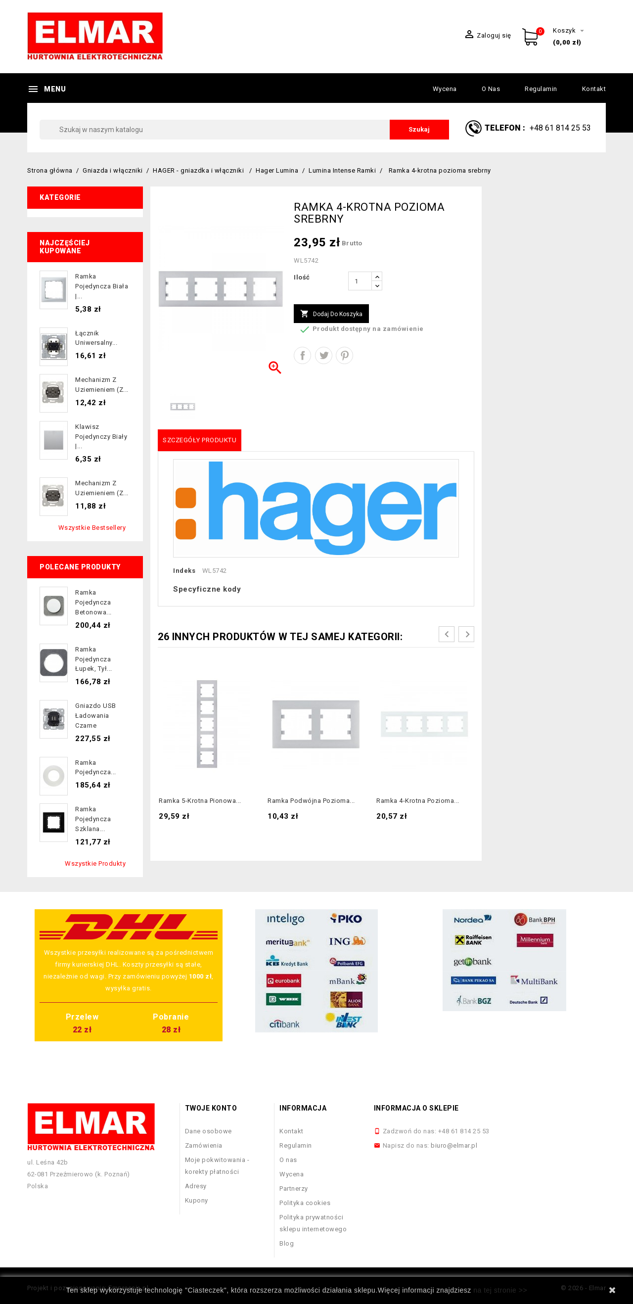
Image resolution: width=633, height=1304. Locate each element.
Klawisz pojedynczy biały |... (101, 436)
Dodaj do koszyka (331, 314)
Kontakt (594, 89)
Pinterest (344, 355)
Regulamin (541, 89)
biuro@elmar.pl (454, 1145)
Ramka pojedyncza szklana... (93, 819)
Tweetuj (324, 355)
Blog (286, 1243)
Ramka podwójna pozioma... (311, 800)
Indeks (184, 570)
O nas (491, 89)
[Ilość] (360, 281)
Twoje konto (211, 1108)
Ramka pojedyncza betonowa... (93, 602)
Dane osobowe (208, 1131)
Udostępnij (302, 355)
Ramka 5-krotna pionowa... (200, 800)
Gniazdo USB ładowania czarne (95, 715)
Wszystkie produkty (95, 863)
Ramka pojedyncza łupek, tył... (93, 659)
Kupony (196, 1200)
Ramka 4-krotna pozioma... (417, 800)
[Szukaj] (244, 130)
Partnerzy (293, 1188)
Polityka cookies (304, 1203)
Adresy (196, 1186)
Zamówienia (204, 1145)
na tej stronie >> (500, 1290)
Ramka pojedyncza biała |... (101, 286)
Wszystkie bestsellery (92, 527)
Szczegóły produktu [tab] (199, 440)
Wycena (445, 89)
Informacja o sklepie (416, 1108)
